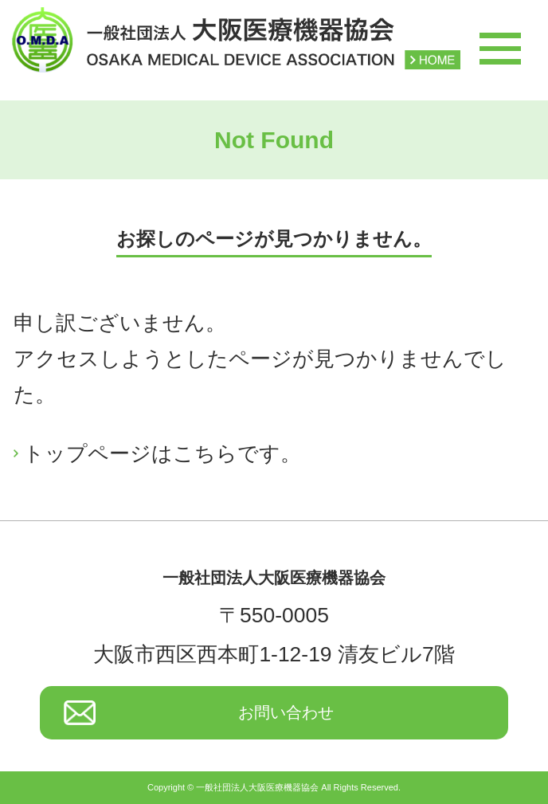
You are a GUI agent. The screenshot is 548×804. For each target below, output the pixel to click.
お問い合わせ (286, 712)
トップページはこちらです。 (162, 453)
